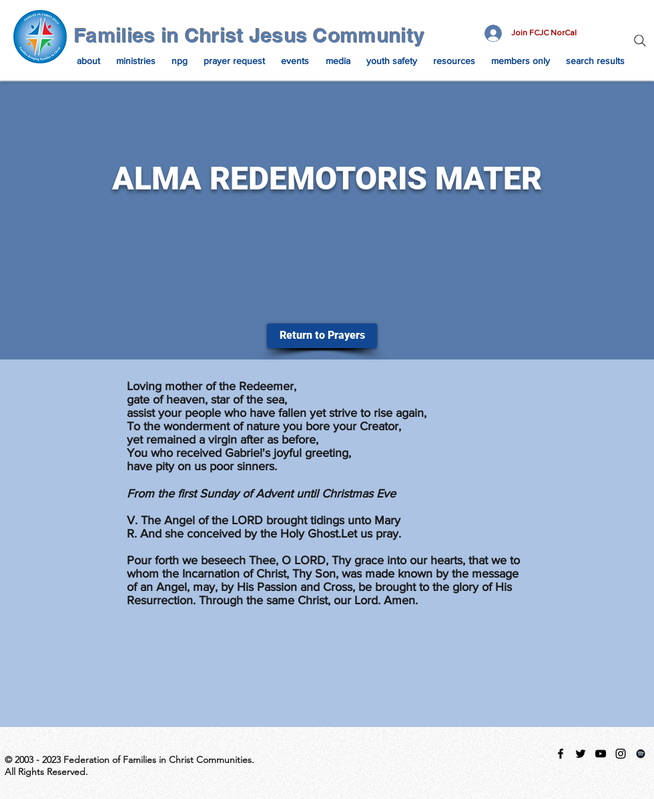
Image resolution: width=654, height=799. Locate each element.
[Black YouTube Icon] (600, 753)
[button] (88, 60)
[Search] (640, 41)
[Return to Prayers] (322, 335)
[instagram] (620, 753)
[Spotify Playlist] (640, 753)
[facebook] (560, 753)
